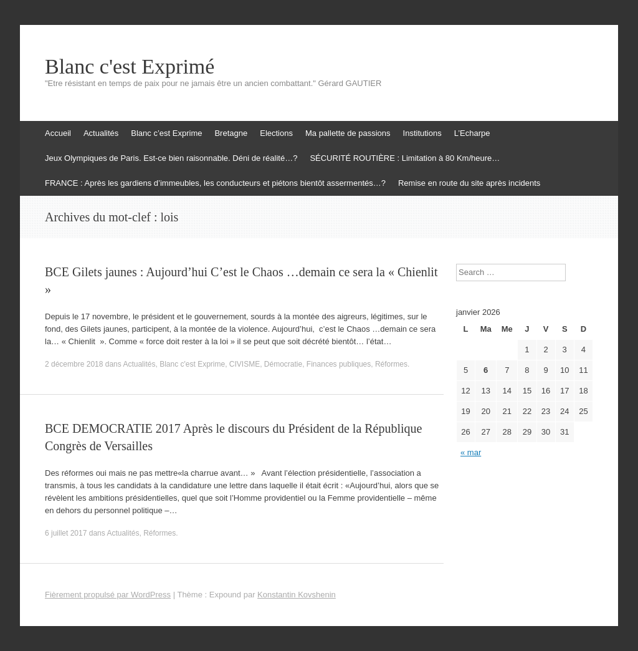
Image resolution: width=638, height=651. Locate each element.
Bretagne (230, 133)
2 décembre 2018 (74, 364)
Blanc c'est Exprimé (129, 66)
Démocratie (283, 364)
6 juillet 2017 (66, 533)
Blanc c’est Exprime (166, 133)
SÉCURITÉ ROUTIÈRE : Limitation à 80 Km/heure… (405, 158)
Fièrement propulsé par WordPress (108, 594)
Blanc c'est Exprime (192, 364)
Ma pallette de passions (348, 133)
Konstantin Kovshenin (296, 594)
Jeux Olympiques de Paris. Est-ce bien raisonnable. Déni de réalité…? (171, 158)
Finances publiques (339, 364)
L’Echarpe (472, 133)
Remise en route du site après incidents (469, 183)
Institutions (422, 133)
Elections (276, 133)
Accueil (58, 133)
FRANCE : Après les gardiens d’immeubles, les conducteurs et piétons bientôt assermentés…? (215, 183)
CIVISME (244, 364)
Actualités (100, 133)
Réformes (391, 364)
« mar (470, 452)
